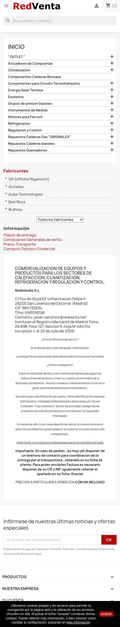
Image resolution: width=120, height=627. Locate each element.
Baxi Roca (17, 201)
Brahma (15, 209)
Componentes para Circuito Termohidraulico (44, 83)
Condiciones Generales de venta (32, 239)
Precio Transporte (19, 244)
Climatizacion (19, 70)
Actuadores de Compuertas (30, 63)
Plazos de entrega (19, 235)
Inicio (16, 47)
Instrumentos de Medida (27, 110)
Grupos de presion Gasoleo (30, 103)
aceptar (106, 614)
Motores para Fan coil (25, 117)
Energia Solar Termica (25, 90)
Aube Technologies (26, 194)
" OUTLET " (16, 57)
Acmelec (16, 186)
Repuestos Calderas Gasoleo (31, 143)
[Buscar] (60, 20)
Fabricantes (15, 171)
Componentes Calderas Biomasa (34, 77)
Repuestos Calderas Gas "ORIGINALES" (39, 137)
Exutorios (16, 97)
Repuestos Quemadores (27, 150)
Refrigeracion (19, 123)
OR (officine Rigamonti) (29, 179)
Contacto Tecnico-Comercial (29, 248)
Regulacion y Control (25, 130)
